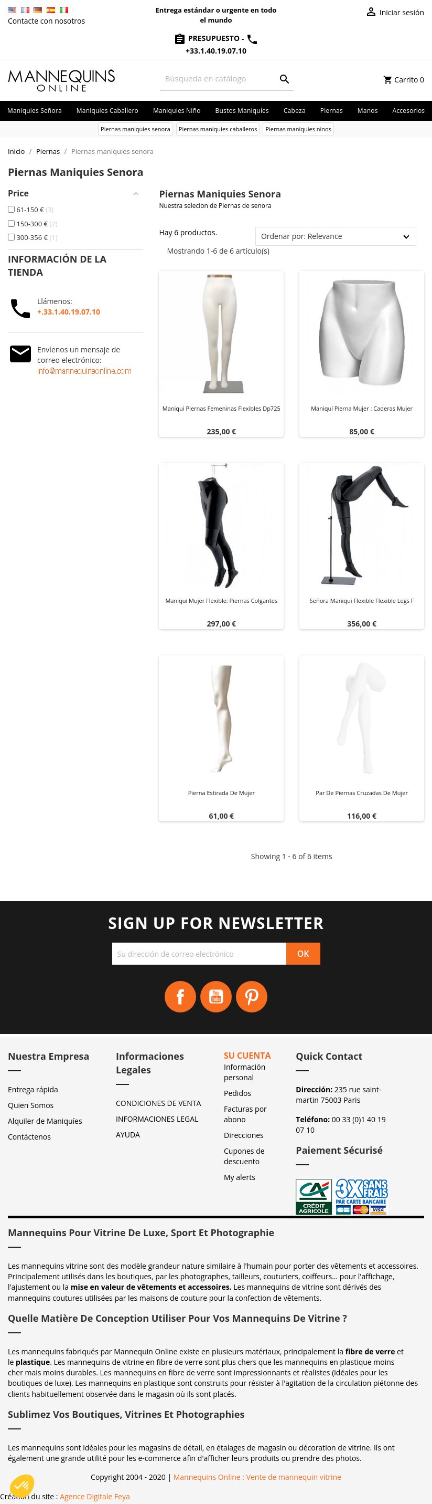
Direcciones (244, 1135)
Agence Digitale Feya (95, 1496)
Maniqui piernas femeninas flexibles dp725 (221, 408)
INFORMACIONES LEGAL (157, 1119)
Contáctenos (29, 1137)
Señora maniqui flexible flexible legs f (362, 600)
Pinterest (251, 996)
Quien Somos (30, 1105)
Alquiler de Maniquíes (45, 1121)
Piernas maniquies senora (135, 129)
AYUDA (128, 1135)
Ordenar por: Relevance (301, 236)
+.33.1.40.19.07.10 (68, 312)
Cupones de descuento (244, 1156)
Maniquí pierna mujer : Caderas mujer (362, 408)
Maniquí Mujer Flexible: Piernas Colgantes (221, 600)
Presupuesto (208, 38)
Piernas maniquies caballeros (218, 129)
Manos (368, 110)
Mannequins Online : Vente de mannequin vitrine (257, 1477)
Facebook (180, 996)
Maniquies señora (34, 110)
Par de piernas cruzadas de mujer (362, 793)
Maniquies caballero (107, 110)
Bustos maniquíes (242, 110)
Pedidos (237, 1093)
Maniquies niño (177, 110)
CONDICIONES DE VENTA (158, 1103)
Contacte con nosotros (46, 21)
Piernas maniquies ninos (298, 129)
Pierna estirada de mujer (221, 793)
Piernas (331, 110)
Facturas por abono (245, 1114)
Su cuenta (247, 1055)
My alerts (239, 1177)
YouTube (216, 996)
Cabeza (295, 110)
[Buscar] (227, 78)
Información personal (244, 1072)
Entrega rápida (33, 1089)
